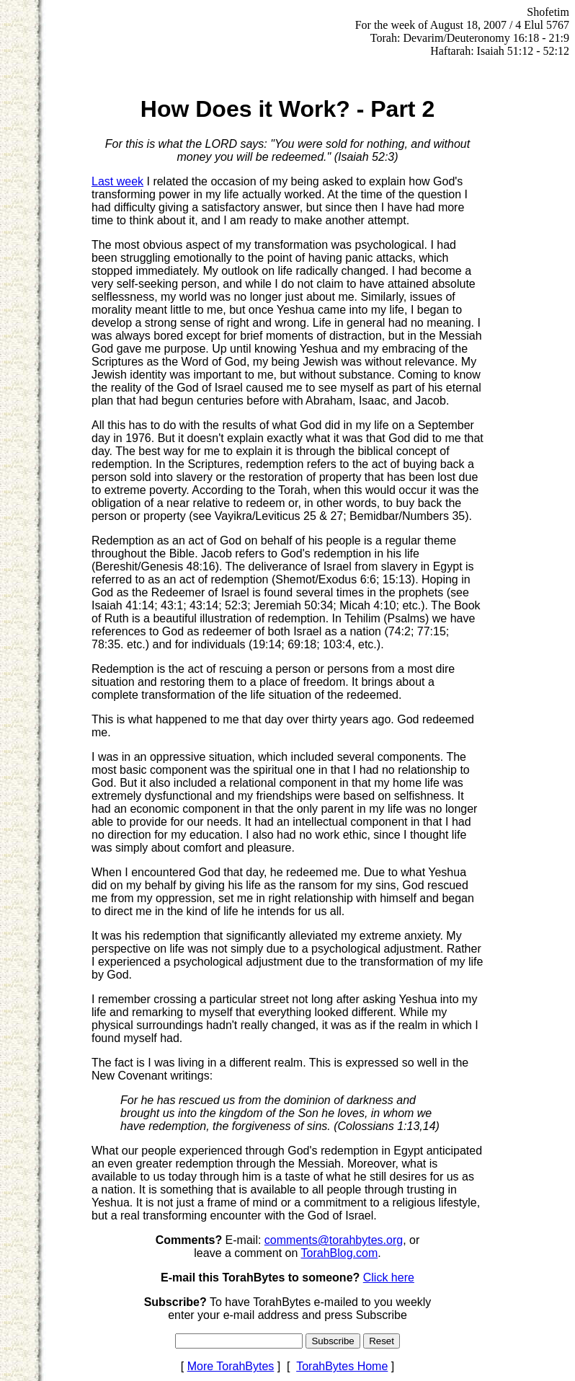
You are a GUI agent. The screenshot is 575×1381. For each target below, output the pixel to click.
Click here (388, 1277)
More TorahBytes (231, 1366)
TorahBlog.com (339, 1253)
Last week (117, 181)
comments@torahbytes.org (333, 1240)
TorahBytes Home (342, 1366)
